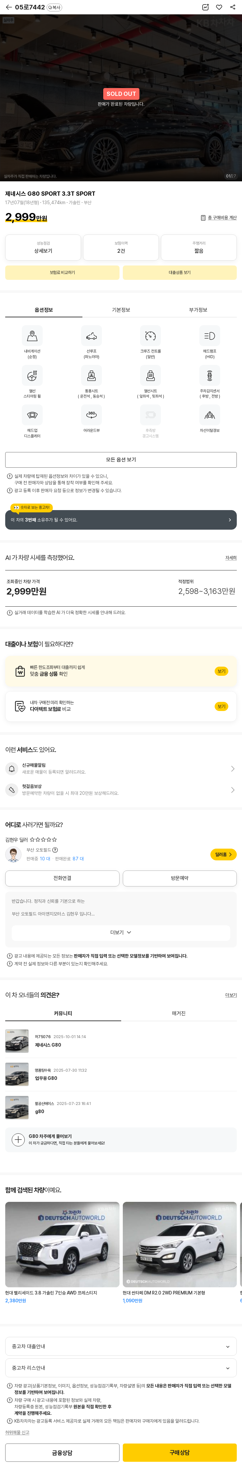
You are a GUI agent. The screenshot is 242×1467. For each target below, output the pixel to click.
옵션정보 (44, 310)
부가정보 (198, 310)
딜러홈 (221, 854)
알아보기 (121, 671)
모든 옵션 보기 (121, 460)
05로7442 (38, 7)
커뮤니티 (63, 1013)
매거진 (179, 1013)
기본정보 (121, 310)
